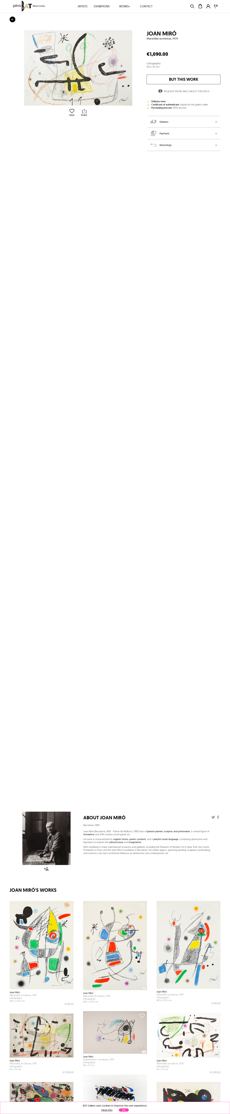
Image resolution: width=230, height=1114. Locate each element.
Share (84, 113)
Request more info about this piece (184, 92)
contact (146, 6)
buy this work (183, 79)
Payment (159, 133)
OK (124, 1110)
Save (71, 113)
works (124, 6)
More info (106, 1110)
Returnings (161, 145)
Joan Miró (161, 33)
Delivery (159, 122)
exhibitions (102, 6)
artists (82, 6)
